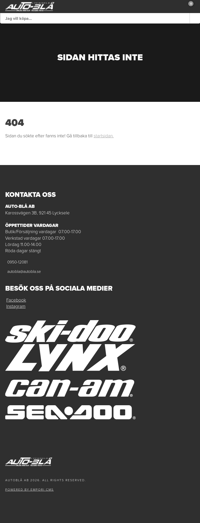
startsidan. (104, 135)
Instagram (16, 306)
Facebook (16, 300)
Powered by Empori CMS (29, 489)
